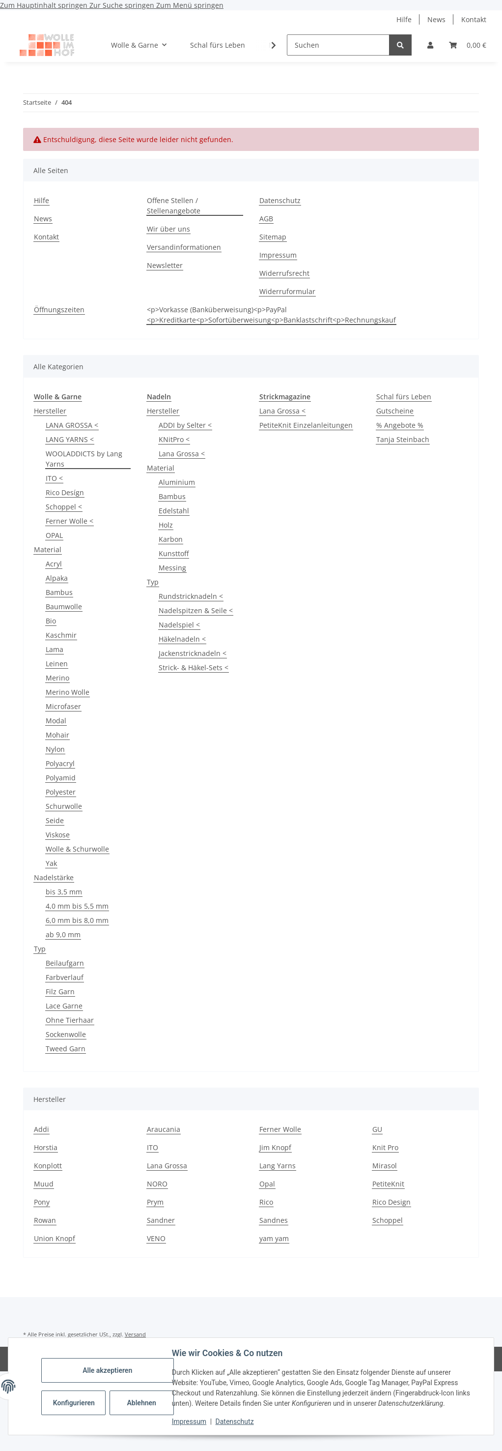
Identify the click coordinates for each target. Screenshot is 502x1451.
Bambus (59, 592)
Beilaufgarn (65, 963)
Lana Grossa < (182, 453)
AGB (266, 218)
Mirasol (384, 1165)
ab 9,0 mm (63, 934)
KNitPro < (174, 439)
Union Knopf (54, 1238)
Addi (41, 1129)
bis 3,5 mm (64, 891)
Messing (172, 567)
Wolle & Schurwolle (77, 849)
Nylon (55, 749)
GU (377, 1129)
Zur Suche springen (122, 5)
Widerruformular (287, 291)
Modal (56, 720)
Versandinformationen (184, 247)
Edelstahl (174, 510)
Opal (267, 1183)
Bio (51, 620)
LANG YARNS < (70, 439)
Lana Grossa (167, 1165)
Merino (57, 677)
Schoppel (387, 1220)
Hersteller (50, 410)
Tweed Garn (65, 1048)
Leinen (57, 663)
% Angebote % (399, 425)
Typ (40, 948)
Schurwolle (64, 806)
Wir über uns (168, 229)
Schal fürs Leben (403, 396)
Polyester (61, 792)
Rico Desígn (65, 492)
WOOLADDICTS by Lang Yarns (84, 459)
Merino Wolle (67, 692)
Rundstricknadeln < (191, 596)
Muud (44, 1183)
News (436, 19)
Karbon (171, 539)
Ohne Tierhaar (70, 1020)
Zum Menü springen (189, 5)
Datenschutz (235, 1421)
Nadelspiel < (179, 624)
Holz (166, 525)
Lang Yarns (277, 1165)
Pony (42, 1202)
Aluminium (177, 482)
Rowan (45, 1220)
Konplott (48, 1165)
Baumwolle (64, 606)
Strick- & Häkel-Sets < (193, 667)
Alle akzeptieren (108, 1370)
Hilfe (404, 19)
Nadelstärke (54, 877)
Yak (51, 863)
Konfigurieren (75, 1403)
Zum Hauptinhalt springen (44, 5)
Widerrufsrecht (284, 273)
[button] (430, 45)
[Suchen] (338, 45)
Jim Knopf (275, 1147)
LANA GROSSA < (72, 425)
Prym (155, 1202)
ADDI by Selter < (185, 425)
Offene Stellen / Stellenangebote (173, 205)
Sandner (161, 1220)
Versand (135, 1334)
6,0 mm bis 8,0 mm (77, 920)
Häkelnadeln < (182, 639)
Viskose (58, 834)
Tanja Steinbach (402, 439)
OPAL (54, 535)
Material (47, 549)
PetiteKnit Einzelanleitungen (306, 425)
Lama (54, 649)
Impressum (189, 1421)
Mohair (57, 735)
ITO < (54, 478)
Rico (266, 1202)
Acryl (54, 563)
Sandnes (273, 1220)
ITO (152, 1147)
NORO (157, 1183)
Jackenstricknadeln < (192, 653)
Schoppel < (64, 506)
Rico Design (391, 1202)
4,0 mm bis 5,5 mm (77, 906)
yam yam (274, 1238)
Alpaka (57, 578)
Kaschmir (61, 635)
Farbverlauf (65, 977)
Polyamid (61, 777)
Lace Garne (64, 1005)
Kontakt (473, 19)
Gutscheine (395, 410)
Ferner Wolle (280, 1129)
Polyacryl (60, 763)
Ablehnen (142, 1403)
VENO (156, 1238)
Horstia (45, 1147)
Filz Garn (60, 991)
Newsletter (165, 265)
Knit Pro (385, 1147)
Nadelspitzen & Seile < (196, 610)
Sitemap (272, 236)
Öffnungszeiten (59, 309)
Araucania (163, 1129)
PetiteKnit (388, 1183)
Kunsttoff (174, 553)
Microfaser (63, 706)
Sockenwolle (66, 1034)
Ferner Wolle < (69, 521)
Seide (55, 820)
